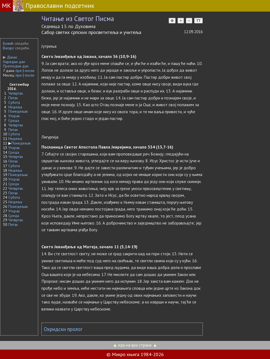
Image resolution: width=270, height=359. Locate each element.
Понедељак (18, 111)
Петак (13, 97)
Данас (10, 57)
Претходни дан (16, 66)
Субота (14, 102)
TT (198, 21)
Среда (13, 120)
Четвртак (15, 93)
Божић (8, 43)
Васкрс (8, 48)
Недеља (15, 107)
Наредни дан (14, 61)
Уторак (14, 115)
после (29, 70)
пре (19, 70)
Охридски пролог (63, 329)
